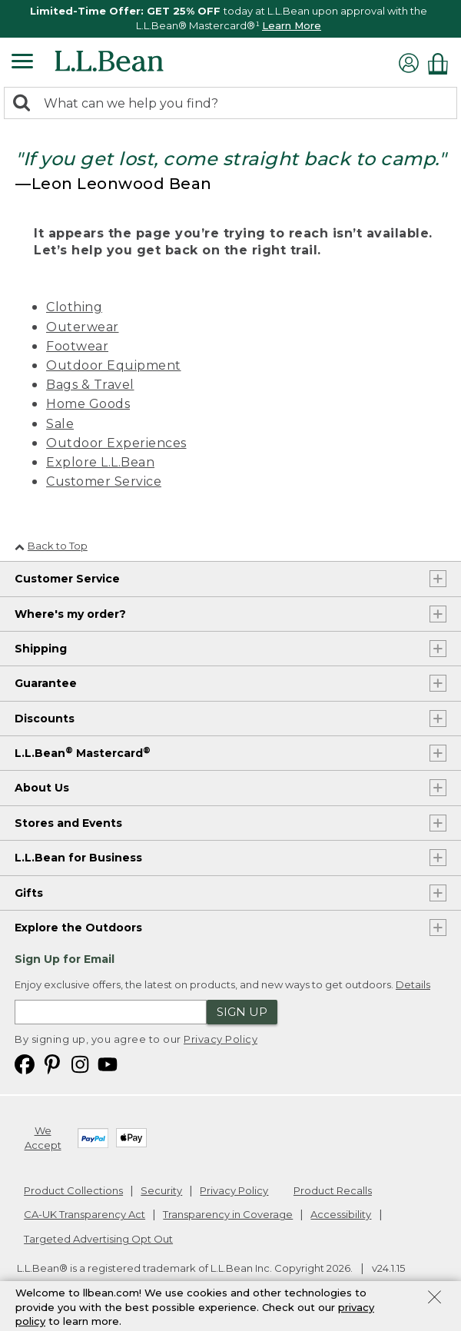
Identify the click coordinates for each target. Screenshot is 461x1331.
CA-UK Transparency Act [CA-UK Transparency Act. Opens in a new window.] (84, 1214)
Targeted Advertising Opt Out (98, 1239)
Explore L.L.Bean (100, 462)
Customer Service (103, 481)
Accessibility (340, 1214)
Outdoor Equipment (113, 365)
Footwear (77, 346)
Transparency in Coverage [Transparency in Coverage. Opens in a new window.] (228, 1214)
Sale (60, 424)
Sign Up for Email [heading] (64, 959)
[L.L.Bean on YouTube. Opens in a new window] (108, 1063)
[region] (230, 19)
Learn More (291, 25)
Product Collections (73, 1190)
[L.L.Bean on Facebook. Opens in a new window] (25, 1063)
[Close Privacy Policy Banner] (434, 1299)
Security (161, 1190)
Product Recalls (333, 1190)
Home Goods (88, 404)
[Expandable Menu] (22, 63)
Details (413, 984)
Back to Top (51, 545)
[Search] (25, 104)
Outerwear (82, 327)
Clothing (74, 307)
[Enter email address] (111, 1012)
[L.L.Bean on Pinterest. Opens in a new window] (52, 1063)
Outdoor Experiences (116, 443)
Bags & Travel (90, 384)
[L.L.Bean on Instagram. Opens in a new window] (80, 1063)
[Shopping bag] (442, 63)
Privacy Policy (220, 1039)
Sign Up (242, 1011)
